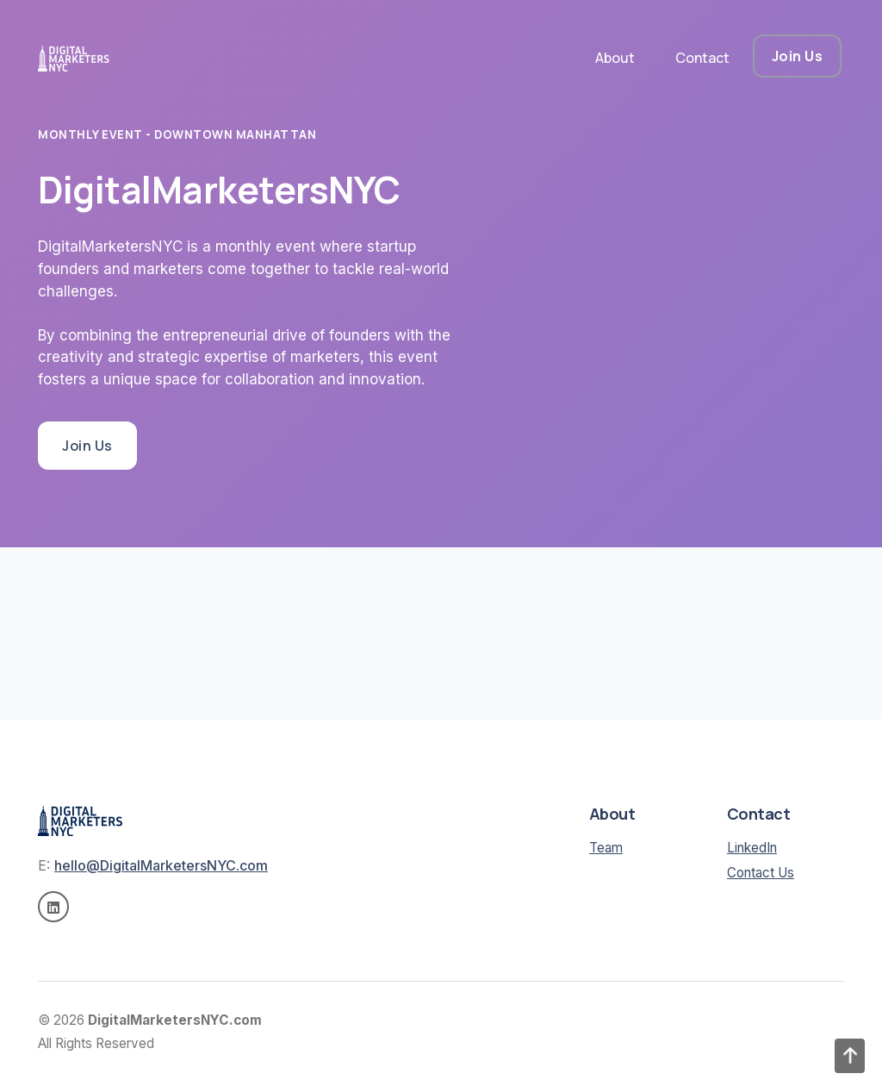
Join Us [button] (87, 445)
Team (606, 847)
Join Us (797, 56)
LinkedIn (752, 847)
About (615, 57)
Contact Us (760, 872)
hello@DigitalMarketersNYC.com (161, 865)
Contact (702, 57)
